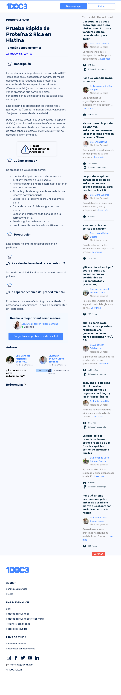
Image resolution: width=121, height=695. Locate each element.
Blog (8, 608)
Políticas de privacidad (17, 614)
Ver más (98, 553)
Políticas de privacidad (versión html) (25, 619)
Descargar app (73, 6)
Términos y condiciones (18, 624)
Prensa (9, 594)
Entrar (101, 6)
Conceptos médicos (16, 643)
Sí (40, 370)
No (47, 370)
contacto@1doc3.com (19, 664)
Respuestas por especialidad (20, 648)
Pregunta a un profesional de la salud (36, 336)
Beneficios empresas (16, 589)
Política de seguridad (16, 629)
